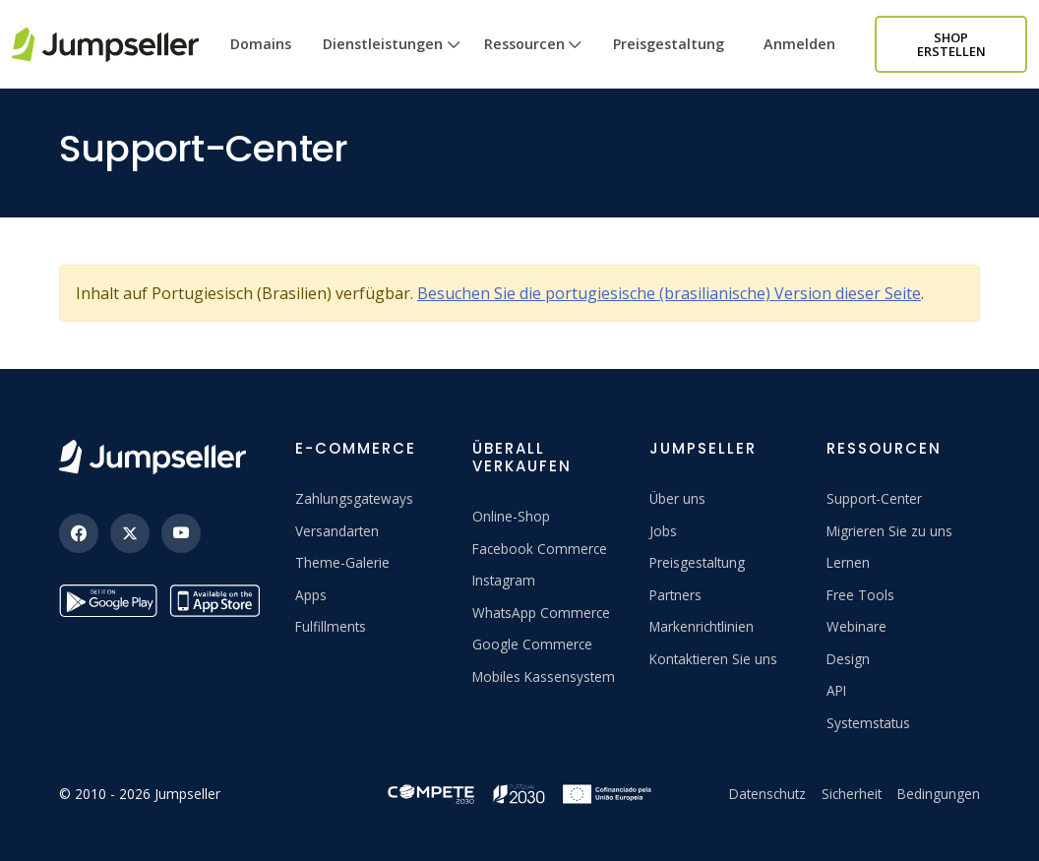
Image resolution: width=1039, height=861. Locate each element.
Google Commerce (532, 644)
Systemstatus (868, 722)
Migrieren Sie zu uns (889, 531)
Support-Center (874, 498)
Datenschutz (767, 793)
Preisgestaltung (668, 43)
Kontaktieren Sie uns (713, 658)
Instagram (503, 580)
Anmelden (799, 43)
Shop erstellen (951, 44)
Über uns (677, 498)
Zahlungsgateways (354, 498)
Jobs (663, 531)
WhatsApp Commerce (541, 612)
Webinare (856, 626)
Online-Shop (511, 516)
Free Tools (860, 594)
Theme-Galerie (342, 562)
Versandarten (337, 531)
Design (848, 658)
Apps (311, 594)
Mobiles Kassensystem (543, 676)
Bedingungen (938, 793)
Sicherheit (852, 793)
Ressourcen (533, 61)
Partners (675, 594)
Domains (260, 43)
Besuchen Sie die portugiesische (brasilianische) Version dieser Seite (669, 293)
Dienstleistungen (391, 61)
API (836, 690)
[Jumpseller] (152, 457)
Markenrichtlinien (701, 626)
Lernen (848, 562)
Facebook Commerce (539, 548)
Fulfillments (330, 626)
